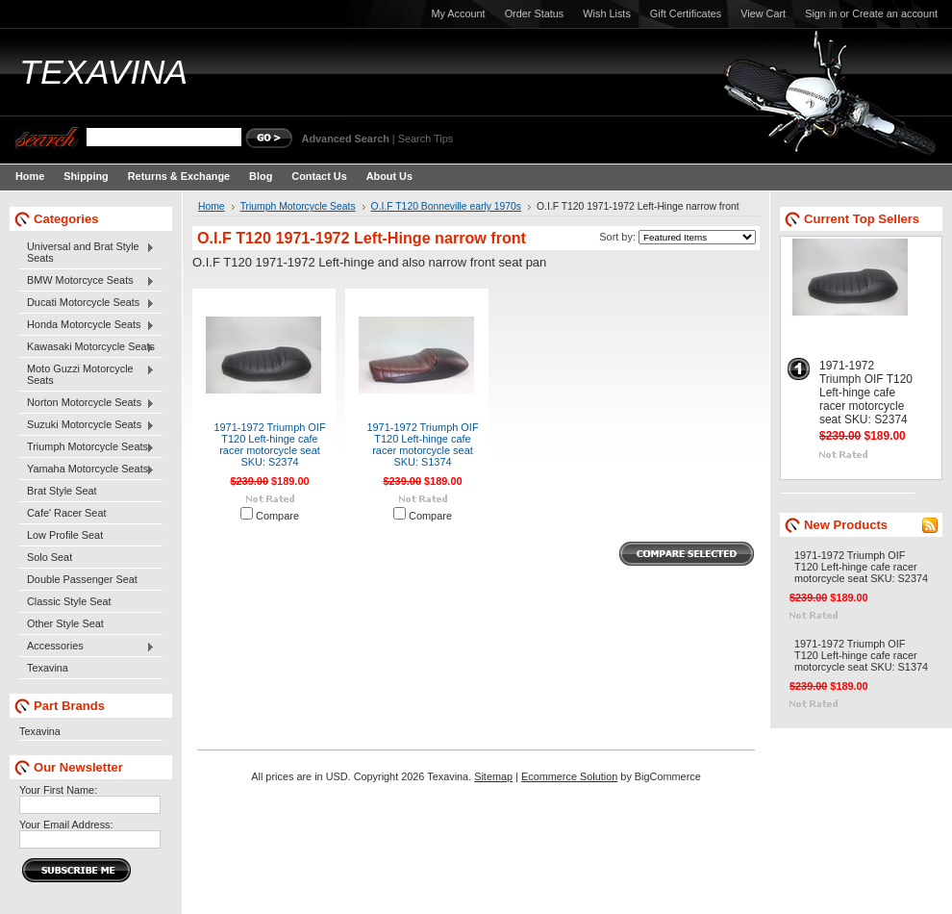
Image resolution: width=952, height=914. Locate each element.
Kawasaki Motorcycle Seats (87, 347)
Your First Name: (58, 790)
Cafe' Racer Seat (66, 513)
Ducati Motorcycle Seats (87, 303)
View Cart (763, 13)
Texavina (47, 667)
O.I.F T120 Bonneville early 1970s (446, 206)
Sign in (821, 13)
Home (211, 206)
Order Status (534, 13)
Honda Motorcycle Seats (87, 325)
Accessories (87, 646)
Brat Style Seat (62, 490)
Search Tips (425, 138)
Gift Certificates (685, 13)
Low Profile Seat (65, 535)
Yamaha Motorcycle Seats (87, 469)
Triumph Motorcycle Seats (87, 447)
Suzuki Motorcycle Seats (87, 425)
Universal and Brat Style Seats (87, 252)
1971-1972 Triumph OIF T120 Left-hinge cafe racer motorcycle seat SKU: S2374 (269, 444)
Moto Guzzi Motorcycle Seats (87, 374)
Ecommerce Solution (569, 776)
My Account (458, 13)
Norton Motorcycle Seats (87, 403)
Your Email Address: (66, 824)
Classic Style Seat (69, 601)
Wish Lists (607, 13)
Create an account (895, 13)
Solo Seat (49, 557)
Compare (277, 515)
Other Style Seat (65, 623)
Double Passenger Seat (82, 579)
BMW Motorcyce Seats (87, 281)
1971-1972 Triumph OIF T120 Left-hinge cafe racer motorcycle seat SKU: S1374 (422, 444)
